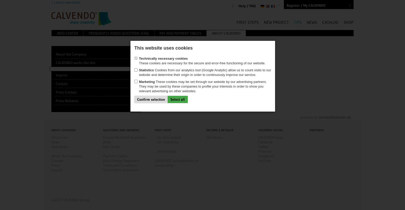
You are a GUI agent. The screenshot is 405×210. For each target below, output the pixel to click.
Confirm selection (151, 99)
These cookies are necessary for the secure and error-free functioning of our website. (200, 61)
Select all (177, 99)
